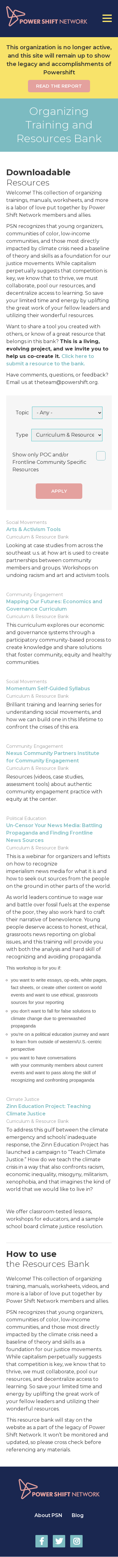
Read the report (59, 86)
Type (22, 435)
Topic (22, 413)
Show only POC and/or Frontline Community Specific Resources (49, 462)
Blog (78, 1515)
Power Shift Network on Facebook (41, 1541)
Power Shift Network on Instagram (76, 1541)
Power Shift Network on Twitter (59, 1541)
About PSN (48, 1515)
